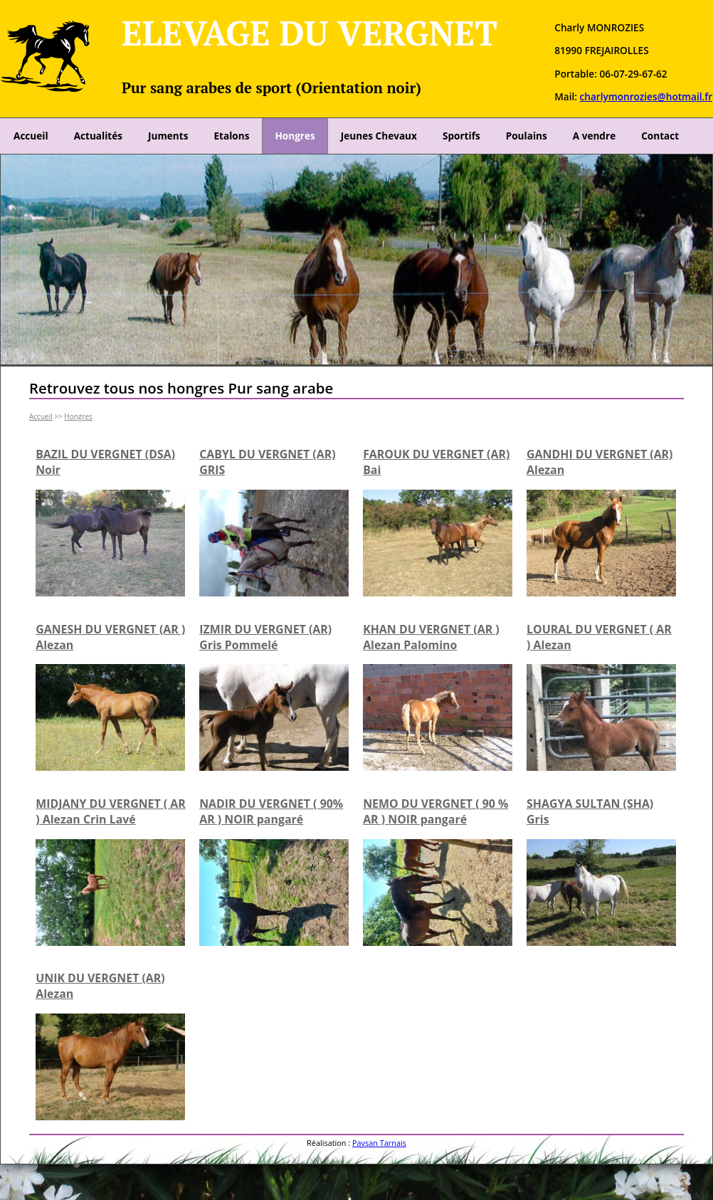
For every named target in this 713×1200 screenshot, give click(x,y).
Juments (168, 135)
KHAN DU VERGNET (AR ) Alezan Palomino (431, 637)
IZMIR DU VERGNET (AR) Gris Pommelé (265, 637)
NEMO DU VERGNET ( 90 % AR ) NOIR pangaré (435, 811)
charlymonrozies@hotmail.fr (646, 96)
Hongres (295, 135)
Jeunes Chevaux (379, 135)
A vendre (594, 135)
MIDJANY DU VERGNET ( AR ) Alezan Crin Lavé (111, 811)
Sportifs (461, 135)
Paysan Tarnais (379, 1142)
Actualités (98, 135)
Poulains (526, 135)
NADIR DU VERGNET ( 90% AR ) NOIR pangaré (271, 811)
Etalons (231, 135)
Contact (660, 135)
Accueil (31, 135)
